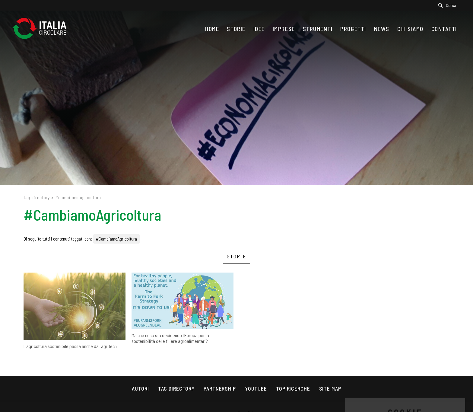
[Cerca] (448, 5)
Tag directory (37, 197)
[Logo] (42, 29)
